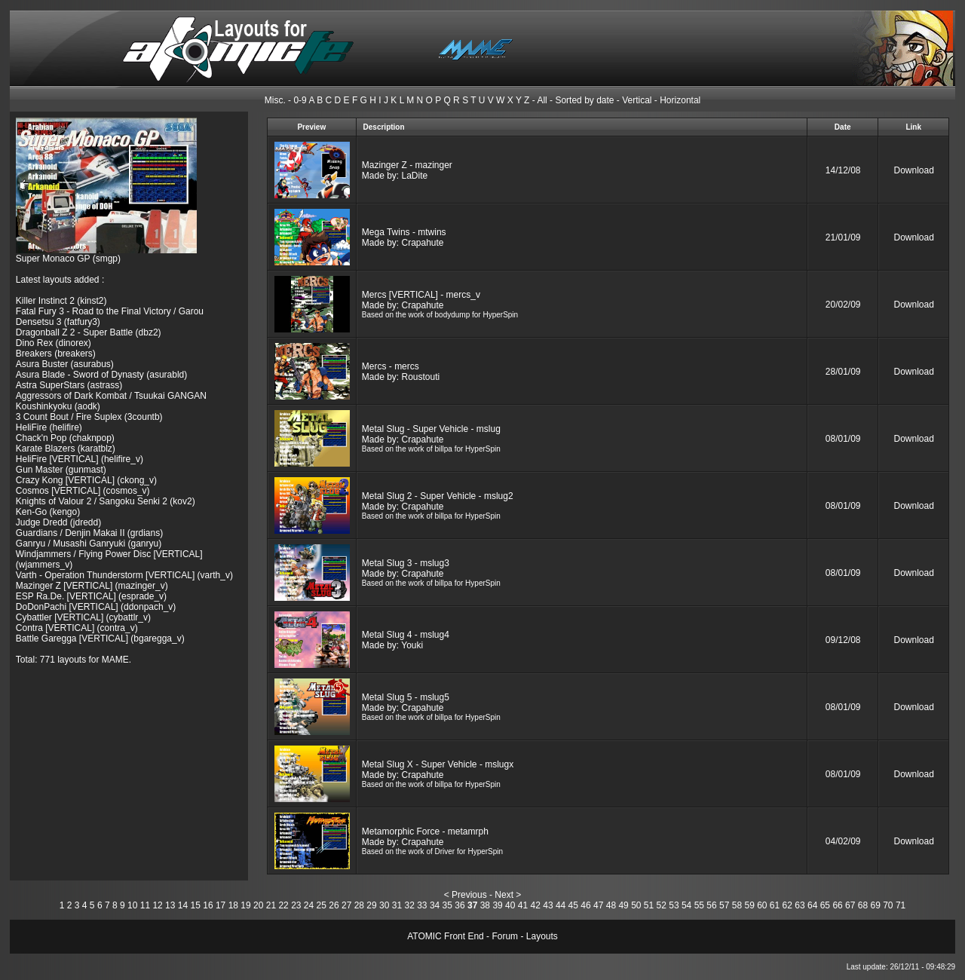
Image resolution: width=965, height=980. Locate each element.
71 (900, 905)
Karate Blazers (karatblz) (65, 448)
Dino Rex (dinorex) (53, 343)
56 (711, 905)
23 (296, 905)
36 (459, 905)
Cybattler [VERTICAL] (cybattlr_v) (83, 617)
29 (371, 905)
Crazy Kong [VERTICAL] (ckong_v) (86, 480)
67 (850, 905)
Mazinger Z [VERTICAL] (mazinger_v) (92, 585)
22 (283, 905)
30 (384, 905)
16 (208, 905)
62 (787, 905)
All (542, 100)
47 (598, 905)
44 (560, 905)
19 (245, 905)
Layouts (542, 936)
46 (585, 905)
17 (220, 905)
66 (837, 905)
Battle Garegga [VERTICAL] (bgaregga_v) (100, 638)
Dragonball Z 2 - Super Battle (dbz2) (88, 332)
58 (737, 905)
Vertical (636, 100)
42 (536, 905)
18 (233, 905)
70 (888, 905)
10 (132, 905)
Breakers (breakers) (56, 353)
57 (724, 905)
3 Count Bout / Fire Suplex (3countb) (89, 417)
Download (914, 170)
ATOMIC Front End (445, 936)
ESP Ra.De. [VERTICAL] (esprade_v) (91, 596)
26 (334, 905)
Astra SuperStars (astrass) (69, 385)
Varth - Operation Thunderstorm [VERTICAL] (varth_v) (124, 575)
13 (170, 905)
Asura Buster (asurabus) (65, 364)
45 (573, 905)
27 (346, 905)
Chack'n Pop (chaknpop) (65, 438)
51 (649, 905)
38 (485, 905)
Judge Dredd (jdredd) (58, 522)
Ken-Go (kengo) (48, 512)
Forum (505, 936)
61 (775, 905)
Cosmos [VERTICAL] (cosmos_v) (83, 490)
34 (435, 905)
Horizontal (680, 100)
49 (623, 905)
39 (497, 905)
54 (686, 905)
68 (863, 905)
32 (409, 905)
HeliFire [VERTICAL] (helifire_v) (79, 459)
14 (183, 905)
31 (397, 905)
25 (321, 905)
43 (548, 905)
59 (749, 905)
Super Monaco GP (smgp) (68, 258)
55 (699, 905)
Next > (508, 895)
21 (271, 905)
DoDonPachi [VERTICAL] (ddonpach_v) (96, 607)
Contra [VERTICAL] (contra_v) (77, 628)
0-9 (299, 100)
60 (762, 905)
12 (157, 905)
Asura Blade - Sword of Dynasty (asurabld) (101, 374)
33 (422, 905)
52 (661, 905)
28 (359, 905)
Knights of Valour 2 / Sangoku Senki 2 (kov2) (105, 501)
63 (799, 905)
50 (636, 905)
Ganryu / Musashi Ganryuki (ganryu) (88, 543)
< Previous (465, 895)
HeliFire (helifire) (49, 427)
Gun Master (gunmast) (61, 469)
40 (510, 905)
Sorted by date (584, 100)
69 (875, 905)
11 (145, 905)
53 (674, 905)
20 (258, 905)
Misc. (275, 100)
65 (825, 905)
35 (447, 905)
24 (309, 905)
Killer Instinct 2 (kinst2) (61, 301)
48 (611, 905)
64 (812, 905)
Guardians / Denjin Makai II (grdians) (89, 533)
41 (523, 905)
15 (196, 905)
